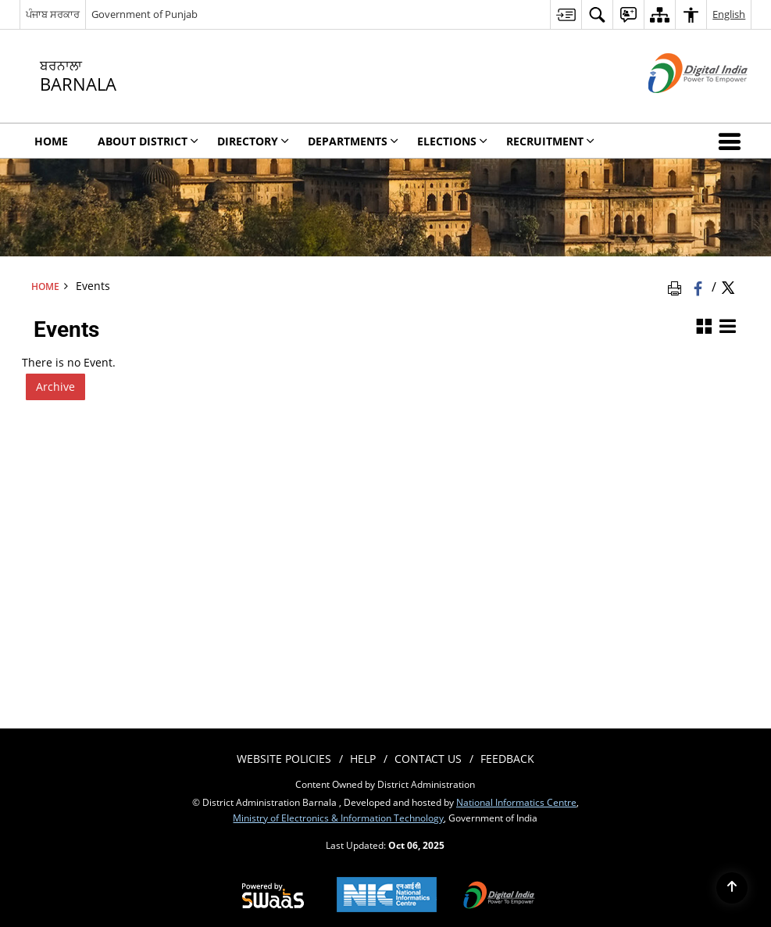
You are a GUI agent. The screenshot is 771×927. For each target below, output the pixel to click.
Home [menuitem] (51, 141)
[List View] (727, 327)
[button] (732, 140)
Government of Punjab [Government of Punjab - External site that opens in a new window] (144, 14)
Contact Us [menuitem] (428, 758)
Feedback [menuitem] (507, 758)
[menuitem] (565, 14)
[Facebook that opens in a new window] (700, 287)
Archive (55, 386)
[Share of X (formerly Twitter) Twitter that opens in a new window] (728, 287)
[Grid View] (703, 327)
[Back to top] (732, 888)
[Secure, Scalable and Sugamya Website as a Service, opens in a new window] (273, 896)
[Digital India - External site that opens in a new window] (678, 105)
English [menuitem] (728, 14)
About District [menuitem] (148, 141)
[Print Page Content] (677, 287)
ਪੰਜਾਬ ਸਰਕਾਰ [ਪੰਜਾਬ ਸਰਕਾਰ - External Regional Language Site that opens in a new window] (53, 14)
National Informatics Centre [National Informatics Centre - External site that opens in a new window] (516, 802)
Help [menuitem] (363, 758)
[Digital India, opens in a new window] (499, 896)
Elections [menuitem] (452, 141)
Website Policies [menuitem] (284, 758)
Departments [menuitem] (353, 141)
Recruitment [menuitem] (550, 141)
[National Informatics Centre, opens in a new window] (386, 896)
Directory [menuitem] (253, 141)
